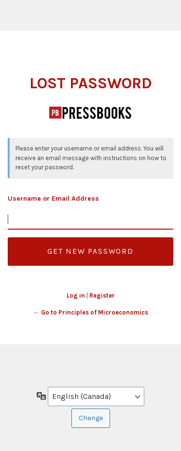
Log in (76, 295)
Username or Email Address (53, 198)
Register (102, 295)
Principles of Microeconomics (90, 112)
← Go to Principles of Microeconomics (90, 312)
